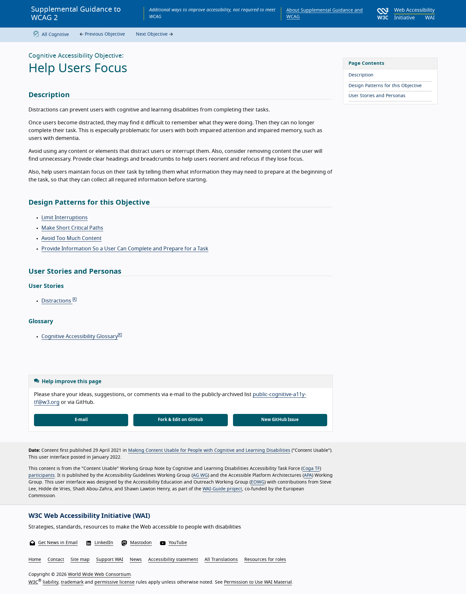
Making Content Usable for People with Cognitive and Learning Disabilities (209, 450)
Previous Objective (101, 34)
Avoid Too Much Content (71, 238)
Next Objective (155, 34)
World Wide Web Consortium (99, 574)
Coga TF (311, 468)
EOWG (257, 482)
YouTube (178, 543)
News (136, 559)
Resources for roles (265, 559)
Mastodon (141, 543)
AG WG (200, 475)
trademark (72, 582)
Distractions (59, 300)
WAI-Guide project (222, 489)
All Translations (221, 559)
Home (34, 559)
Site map (80, 559)
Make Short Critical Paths (72, 228)
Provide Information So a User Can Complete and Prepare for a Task (124, 248)
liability (50, 582)
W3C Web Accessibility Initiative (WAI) (89, 516)
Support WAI (109, 559)
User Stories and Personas (377, 96)
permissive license (114, 582)
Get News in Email (58, 543)
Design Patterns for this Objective (385, 86)
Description (361, 75)
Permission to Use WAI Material (258, 582)
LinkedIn (103, 543)
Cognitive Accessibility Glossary (82, 336)
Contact (56, 559)
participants (41, 475)
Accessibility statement (173, 559)
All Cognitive (50, 35)
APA (308, 475)
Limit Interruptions (64, 217)
